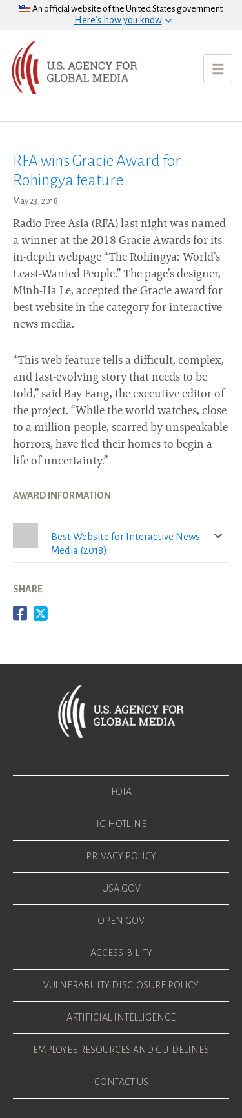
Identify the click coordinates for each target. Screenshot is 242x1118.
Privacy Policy (121, 856)
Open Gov (121, 920)
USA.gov (121, 888)
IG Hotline (121, 824)
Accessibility (121, 953)
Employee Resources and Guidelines (121, 1049)
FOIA (121, 791)
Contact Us (121, 1082)
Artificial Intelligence (121, 1017)
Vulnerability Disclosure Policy (121, 985)
